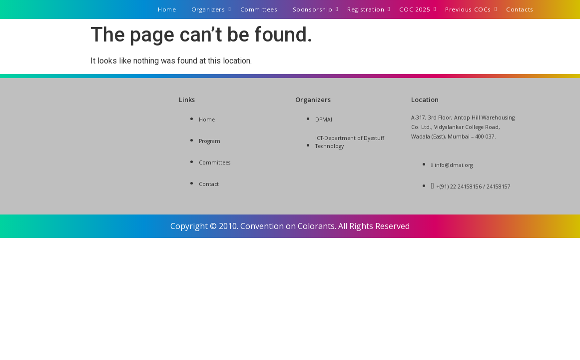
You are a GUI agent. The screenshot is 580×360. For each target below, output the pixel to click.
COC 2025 (417, 9)
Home (167, 9)
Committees (259, 9)
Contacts (520, 9)
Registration (368, 9)
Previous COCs (471, 9)
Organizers (211, 9)
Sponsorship (315, 9)
